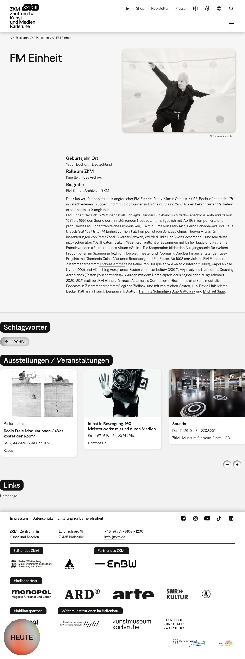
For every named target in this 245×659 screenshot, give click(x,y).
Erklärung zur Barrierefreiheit (80, 518)
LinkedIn (231, 518)
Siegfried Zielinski (132, 286)
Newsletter (160, 8)
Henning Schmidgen (155, 291)
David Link (207, 286)
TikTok (219, 518)
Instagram (195, 518)
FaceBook (183, 518)
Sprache (219, 8)
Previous (227, 464)
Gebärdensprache (207, 8)
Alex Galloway (183, 291)
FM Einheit (143, 199)
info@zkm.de (114, 537)
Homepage (8, 496)
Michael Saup (214, 291)
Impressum (19, 518)
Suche (231, 8)
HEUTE (22, 637)
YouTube (207, 518)
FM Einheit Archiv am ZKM (87, 190)
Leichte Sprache (195, 8)
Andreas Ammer (112, 264)
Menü (231, 23)
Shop (140, 8)
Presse (180, 8)
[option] (123, 409)
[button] (179, 90)
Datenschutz (42, 518)
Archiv (18, 342)
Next (237, 464)
